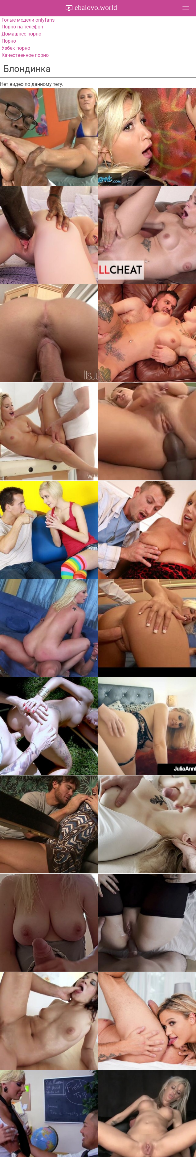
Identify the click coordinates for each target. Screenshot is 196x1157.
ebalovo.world (95, 7)
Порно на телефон (22, 27)
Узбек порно (16, 48)
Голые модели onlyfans (28, 20)
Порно (9, 41)
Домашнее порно (21, 34)
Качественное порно (25, 55)
